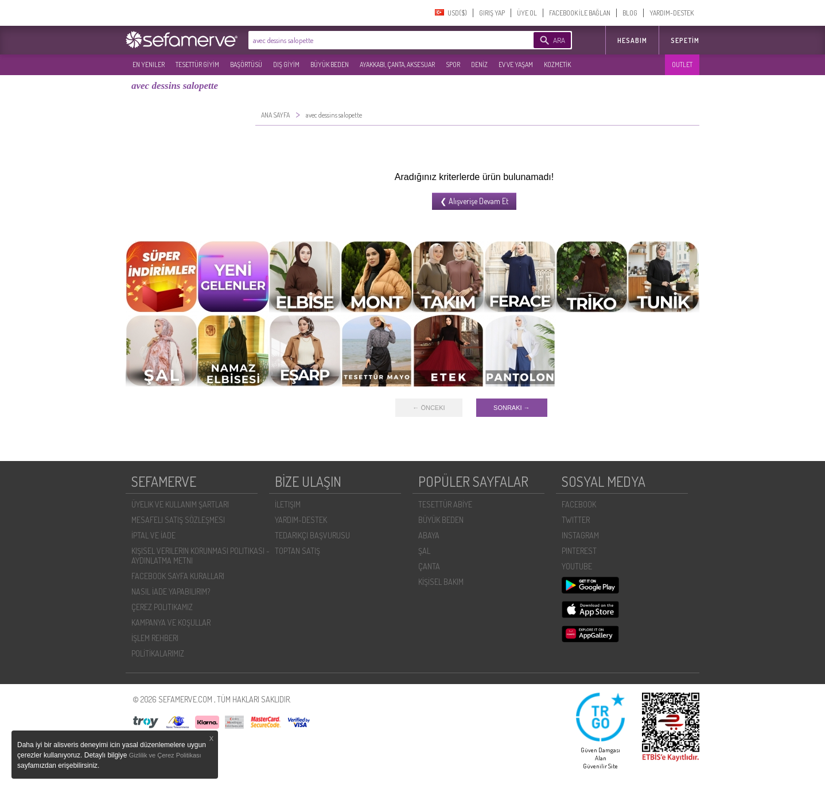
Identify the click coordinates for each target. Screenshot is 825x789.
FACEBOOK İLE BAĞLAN (579, 13)
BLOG (629, 13)
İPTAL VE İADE (153, 535)
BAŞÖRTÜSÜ (246, 64)
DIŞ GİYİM (286, 64)
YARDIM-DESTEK (671, 13)
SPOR (453, 64)
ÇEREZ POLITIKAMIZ (162, 607)
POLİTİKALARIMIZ (157, 653)
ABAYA (428, 535)
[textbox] (373, 40)
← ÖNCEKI (428, 407)
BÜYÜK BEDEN (329, 64)
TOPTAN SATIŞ (297, 551)
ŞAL (424, 551)
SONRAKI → (511, 407)
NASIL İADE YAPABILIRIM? (170, 591)
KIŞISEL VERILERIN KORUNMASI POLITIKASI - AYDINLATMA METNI (200, 555)
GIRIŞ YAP (492, 13)
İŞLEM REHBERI (154, 638)
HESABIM (632, 40)
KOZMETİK (557, 64)
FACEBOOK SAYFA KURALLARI (177, 576)
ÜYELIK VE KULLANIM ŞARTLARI (180, 504)
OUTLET (682, 64)
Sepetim (685, 40)
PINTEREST (579, 551)
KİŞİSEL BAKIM (441, 582)
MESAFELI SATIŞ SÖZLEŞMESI (178, 520)
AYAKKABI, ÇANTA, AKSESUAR (397, 64)
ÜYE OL (527, 13)
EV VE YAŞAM (516, 64)
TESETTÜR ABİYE (445, 504)
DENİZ (479, 64)
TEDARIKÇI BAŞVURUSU (312, 535)
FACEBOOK (579, 504)
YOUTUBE (577, 566)
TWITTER (576, 520)
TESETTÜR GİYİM (197, 64)
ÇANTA (429, 566)
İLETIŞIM (288, 504)
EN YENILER (149, 64)
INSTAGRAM (580, 535)
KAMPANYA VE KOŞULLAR (171, 622)
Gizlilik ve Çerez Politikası (165, 755)
